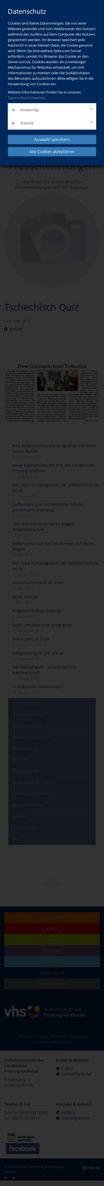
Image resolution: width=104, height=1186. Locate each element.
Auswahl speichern (52, 139)
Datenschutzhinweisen (26, 97)
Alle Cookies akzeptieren (52, 151)
